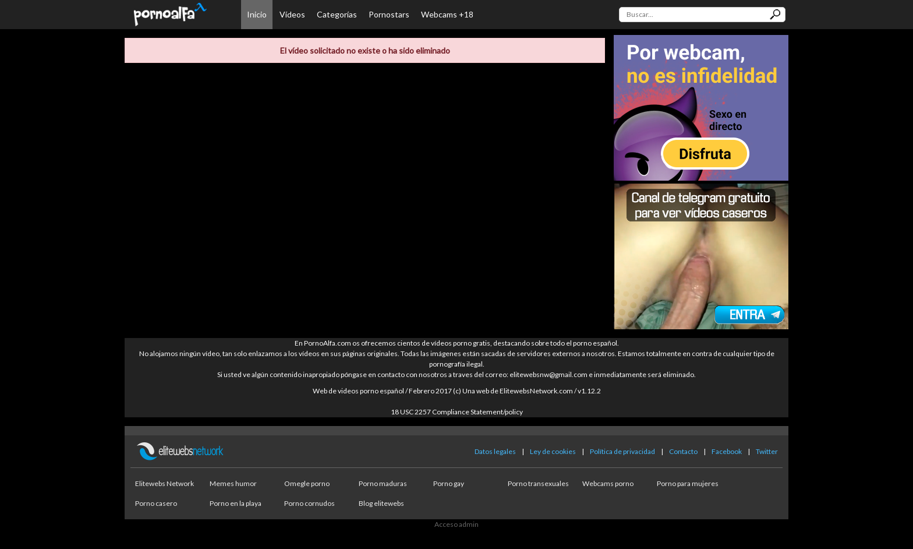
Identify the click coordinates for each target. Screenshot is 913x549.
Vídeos (292, 14)
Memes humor (233, 483)
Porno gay (448, 483)
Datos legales (495, 451)
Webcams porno (608, 483)
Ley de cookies (553, 451)
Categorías (337, 14)
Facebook (727, 451)
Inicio (257, 14)
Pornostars (389, 14)
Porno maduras (383, 483)
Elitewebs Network (164, 483)
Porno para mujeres (688, 483)
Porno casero (156, 503)
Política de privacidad (622, 451)
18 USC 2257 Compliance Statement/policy (457, 411)
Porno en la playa (235, 503)
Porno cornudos (309, 503)
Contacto (683, 451)
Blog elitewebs (381, 503)
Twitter (767, 451)
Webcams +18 (447, 14)
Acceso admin (456, 524)
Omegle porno (307, 483)
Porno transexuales (538, 483)
